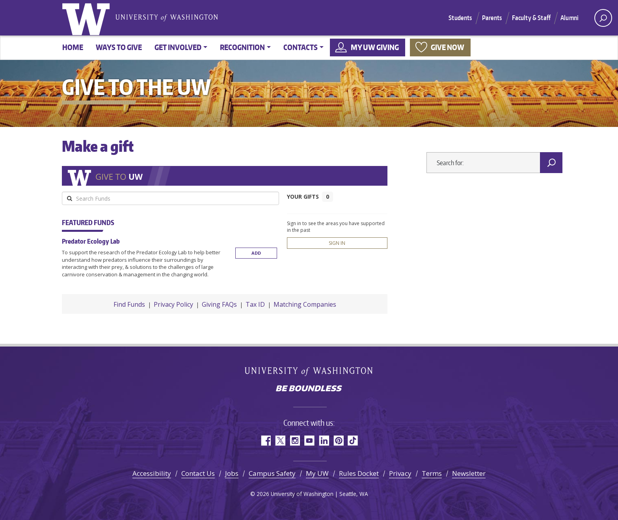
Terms (432, 473)
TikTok (353, 440)
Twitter (280, 440)
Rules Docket (359, 473)
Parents (492, 18)
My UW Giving (375, 47)
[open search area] (603, 18)
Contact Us (198, 473)
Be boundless (309, 389)
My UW (317, 473)
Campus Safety (272, 473)
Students (460, 18)
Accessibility (151, 473)
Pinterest (338, 440)
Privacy (400, 473)
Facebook (265, 440)
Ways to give (119, 47)
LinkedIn (323, 440)
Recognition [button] (242, 47)
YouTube (309, 440)
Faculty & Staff (531, 18)
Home (72, 47)
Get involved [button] (177, 47)
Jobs (231, 473)
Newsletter (469, 473)
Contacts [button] (300, 47)
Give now (447, 47)
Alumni (569, 18)
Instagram (294, 440)
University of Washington (87, 17)
